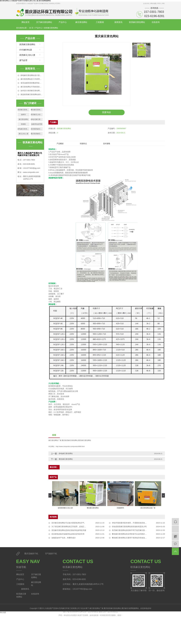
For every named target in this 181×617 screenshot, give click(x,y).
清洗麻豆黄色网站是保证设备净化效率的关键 (68, 530)
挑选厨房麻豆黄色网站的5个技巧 (32, 94)
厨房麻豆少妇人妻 (27, 55)
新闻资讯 (118, 22)
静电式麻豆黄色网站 (37, 119)
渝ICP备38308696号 (71, 612)
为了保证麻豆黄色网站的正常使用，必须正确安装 (70, 527)
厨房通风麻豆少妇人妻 (37, 129)
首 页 (31, 28)
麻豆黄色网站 (81, 22)
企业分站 (146, 3)
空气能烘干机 (51, 554)
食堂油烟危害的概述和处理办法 (32, 83)
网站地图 (153, 3)
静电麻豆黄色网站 (24, 129)
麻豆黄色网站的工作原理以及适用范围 (32, 79)
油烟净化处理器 (36, 124)
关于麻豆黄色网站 (44, 22)
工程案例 (100, 22)
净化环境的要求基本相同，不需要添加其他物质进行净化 (133, 523)
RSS (159, 3)
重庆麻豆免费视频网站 (130, 608)
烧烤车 (23, 114)
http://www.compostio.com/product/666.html (70, 446)
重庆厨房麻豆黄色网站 (37, 134)
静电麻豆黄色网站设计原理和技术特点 (32, 75)
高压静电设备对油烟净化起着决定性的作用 (67, 534)
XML (163, 3)
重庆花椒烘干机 (31, 554)
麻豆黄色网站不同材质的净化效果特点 (32, 87)
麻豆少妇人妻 (23, 134)
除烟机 (23, 124)
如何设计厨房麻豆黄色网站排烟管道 (32, 91)
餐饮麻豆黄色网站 (37, 110)
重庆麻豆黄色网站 (84, 440)
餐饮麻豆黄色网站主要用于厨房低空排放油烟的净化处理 (133, 538)
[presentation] (50, 495)
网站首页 (25, 22)
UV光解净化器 (25, 50)
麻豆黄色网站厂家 (54, 440)
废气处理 (23, 60)
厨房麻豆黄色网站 (51, 28)
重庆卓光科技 (93, 612)
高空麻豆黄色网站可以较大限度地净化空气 (67, 523)
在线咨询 (156, 22)
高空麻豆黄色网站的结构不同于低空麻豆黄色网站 (131, 530)
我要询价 (106, 112)
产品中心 (63, 22)
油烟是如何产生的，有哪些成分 (63, 538)
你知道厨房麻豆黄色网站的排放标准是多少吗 (129, 527)
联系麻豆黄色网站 (137, 22)
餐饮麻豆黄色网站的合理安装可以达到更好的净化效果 (132, 534)
